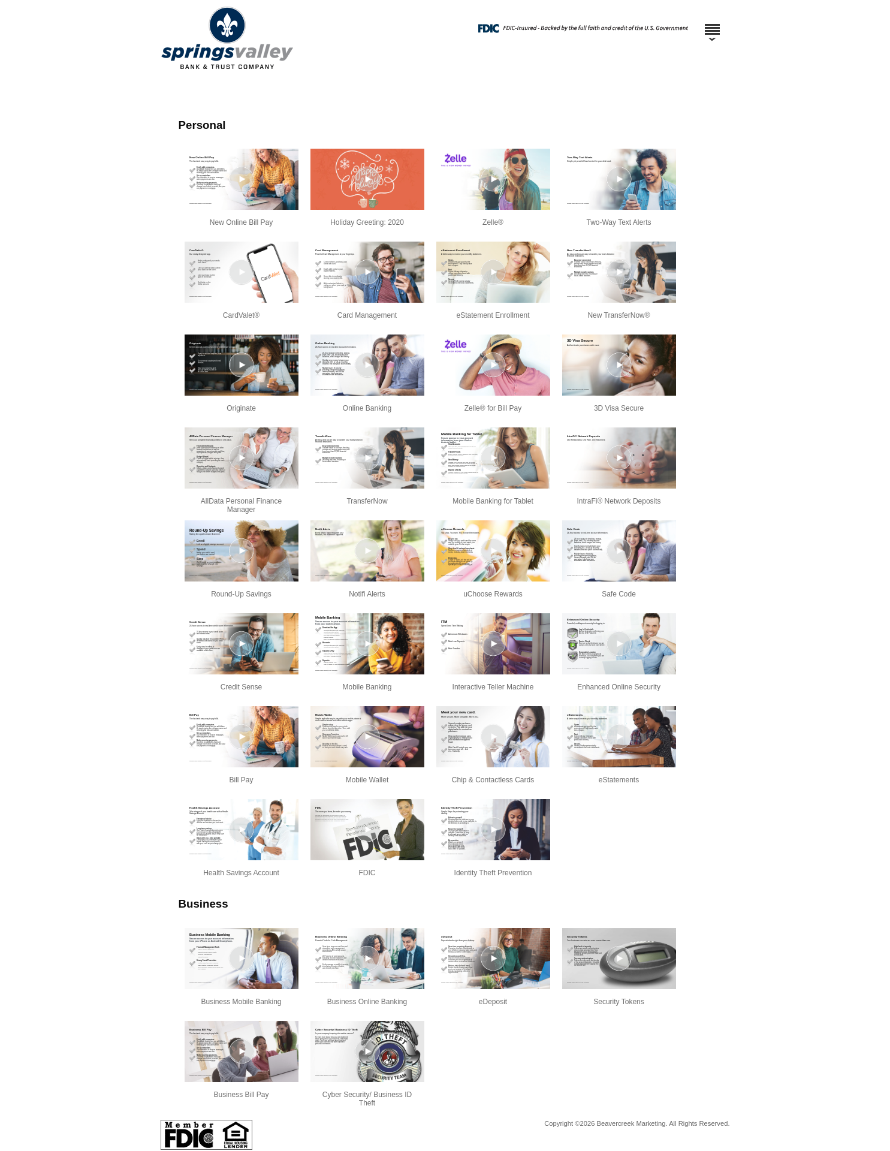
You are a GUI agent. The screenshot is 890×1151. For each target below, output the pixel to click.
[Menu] (712, 24)
